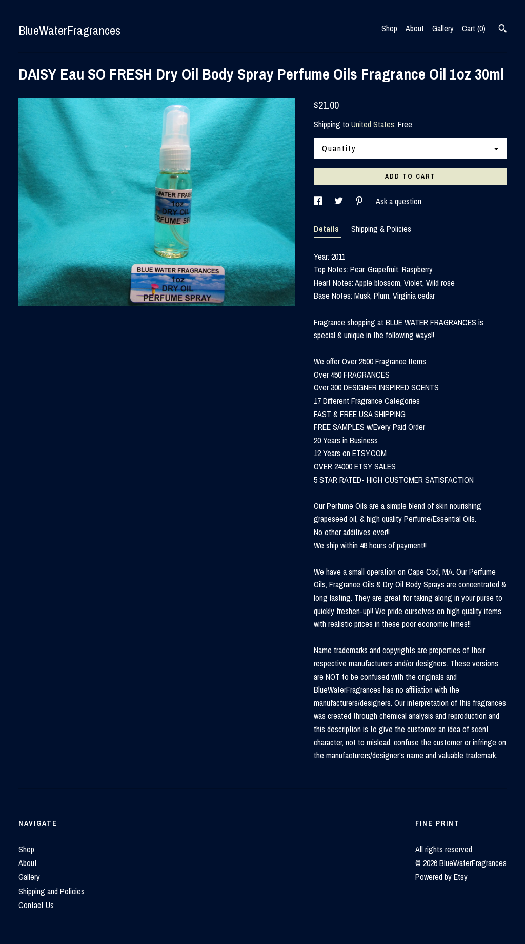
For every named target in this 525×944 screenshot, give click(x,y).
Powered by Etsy (441, 876)
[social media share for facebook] (319, 201)
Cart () (474, 28)
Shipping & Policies (381, 228)
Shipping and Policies (51, 891)
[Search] (503, 29)
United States (372, 124)
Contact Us (36, 905)
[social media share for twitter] (339, 201)
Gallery (443, 28)
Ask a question (398, 201)
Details (327, 228)
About (415, 28)
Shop (389, 28)
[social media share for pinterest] (360, 201)
